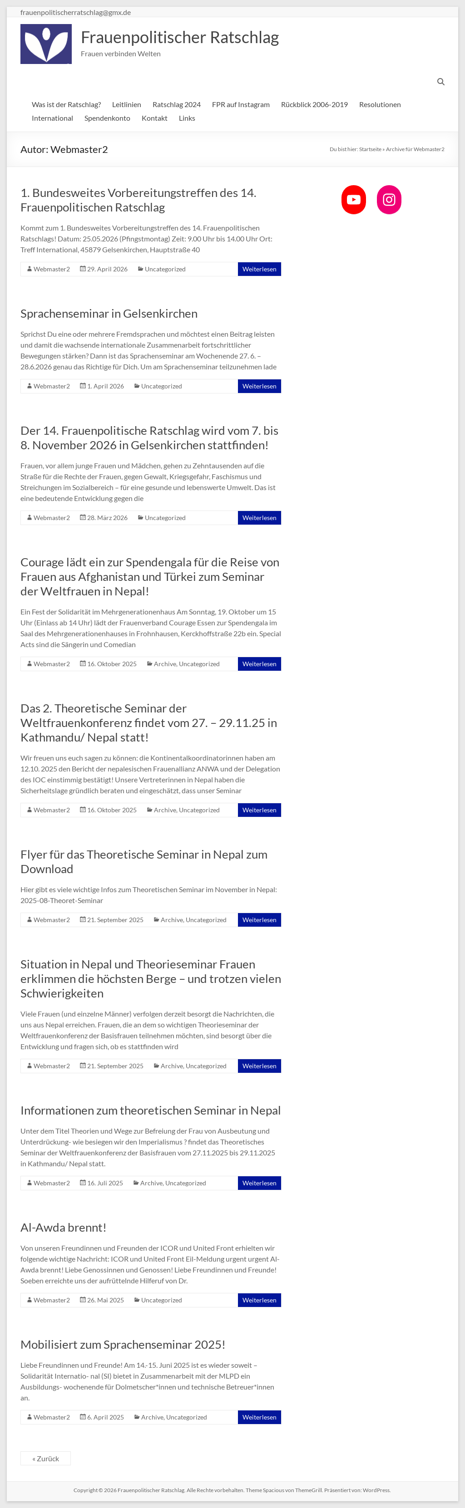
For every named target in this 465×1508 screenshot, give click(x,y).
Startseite (370, 149)
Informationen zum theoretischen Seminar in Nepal (150, 1110)
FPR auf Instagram (241, 104)
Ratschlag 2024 (177, 104)
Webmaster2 (52, 269)
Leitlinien (126, 104)
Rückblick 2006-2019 (314, 104)
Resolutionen (380, 104)
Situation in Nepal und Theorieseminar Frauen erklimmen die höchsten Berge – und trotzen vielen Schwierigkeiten (150, 978)
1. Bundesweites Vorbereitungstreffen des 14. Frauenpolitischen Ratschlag (138, 199)
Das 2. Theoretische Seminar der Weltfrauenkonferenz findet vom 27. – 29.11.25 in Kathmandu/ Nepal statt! (148, 722)
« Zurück (45, 1458)
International (52, 117)
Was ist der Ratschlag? (66, 104)
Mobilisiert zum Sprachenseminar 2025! (123, 1344)
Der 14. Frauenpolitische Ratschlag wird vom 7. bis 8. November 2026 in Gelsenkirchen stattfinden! (149, 437)
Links (187, 117)
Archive (165, 664)
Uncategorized (165, 269)
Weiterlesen (259, 269)
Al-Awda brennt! (63, 1227)
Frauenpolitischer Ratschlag (180, 37)
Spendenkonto (107, 117)
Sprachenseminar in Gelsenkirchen (109, 313)
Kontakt (155, 117)
